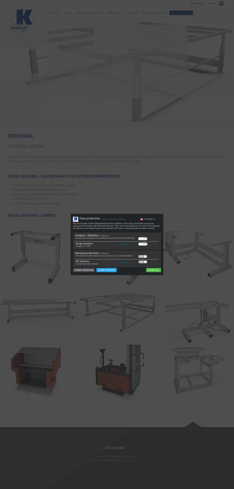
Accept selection (84, 270)
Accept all (153, 270)
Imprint (104, 219)
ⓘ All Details (122, 245)
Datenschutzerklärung (117, 219)
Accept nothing (106, 270)
